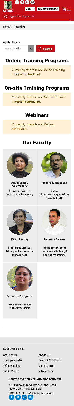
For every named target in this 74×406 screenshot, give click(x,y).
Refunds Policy (11, 366)
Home (6, 26)
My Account (48, 8)
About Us (44, 355)
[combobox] (39, 16)
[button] (30, 9)
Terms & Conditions (50, 360)
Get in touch (10, 355)
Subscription (45, 371)
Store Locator (46, 366)
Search (45, 48)
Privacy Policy (10, 371)
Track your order (12, 360)
